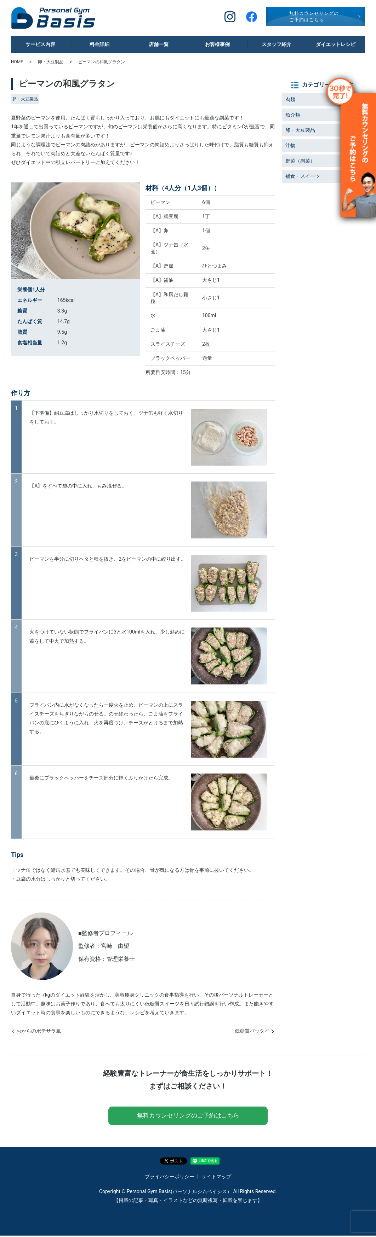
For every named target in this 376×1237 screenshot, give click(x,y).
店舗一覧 (157, 41)
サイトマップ (216, 1178)
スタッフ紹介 (275, 41)
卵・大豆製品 (50, 61)
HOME (17, 61)
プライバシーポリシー (169, 1178)
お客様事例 (216, 41)
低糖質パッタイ (252, 1031)
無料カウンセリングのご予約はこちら (314, 16)
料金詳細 (99, 41)
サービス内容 (39, 41)
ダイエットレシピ (334, 41)
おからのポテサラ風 (38, 1031)
